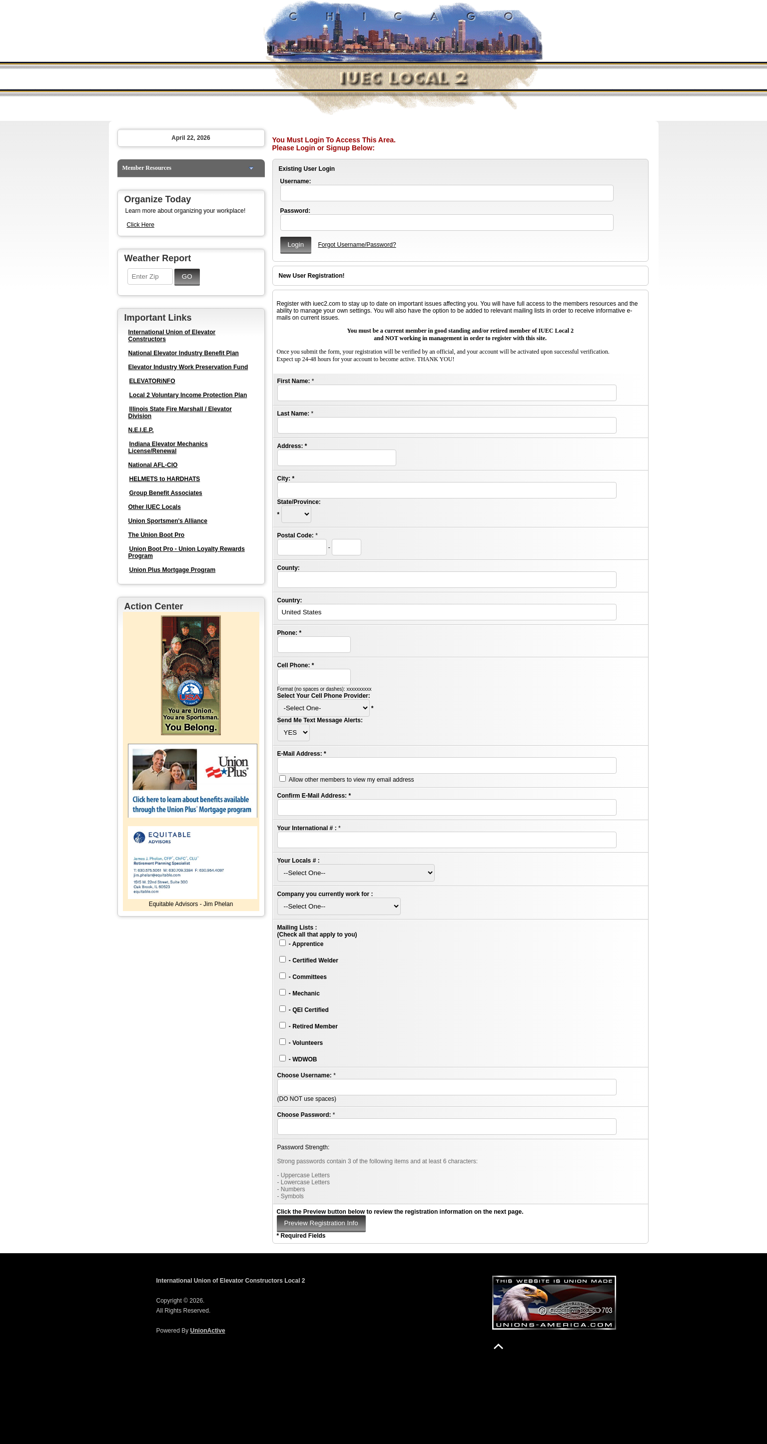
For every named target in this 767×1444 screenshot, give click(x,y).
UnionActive (207, 1330)
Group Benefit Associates (165, 492)
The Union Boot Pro (156, 534)
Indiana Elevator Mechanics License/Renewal (168, 448)
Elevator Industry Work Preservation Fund (188, 367)
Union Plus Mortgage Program (172, 569)
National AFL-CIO (153, 465)
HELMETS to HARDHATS (164, 479)
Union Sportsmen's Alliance (167, 520)
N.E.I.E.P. (141, 430)
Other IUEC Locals (154, 506)
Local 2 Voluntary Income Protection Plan (188, 395)
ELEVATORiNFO (152, 381)
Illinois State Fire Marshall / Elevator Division (180, 413)
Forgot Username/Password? (357, 244)
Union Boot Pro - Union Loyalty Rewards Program (186, 552)
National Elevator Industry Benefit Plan (183, 353)
